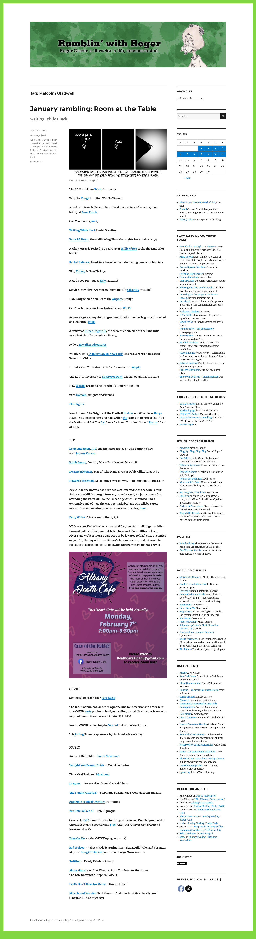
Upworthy (185, 772)
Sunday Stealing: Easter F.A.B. (209, 806)
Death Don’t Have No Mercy (87, 884)
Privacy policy (187, 219)
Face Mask (108, 697)
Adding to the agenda (202, 802)
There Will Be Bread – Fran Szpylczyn (199, 377)
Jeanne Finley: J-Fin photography (197, 328)
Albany (183, 672)
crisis (91, 321)
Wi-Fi (127, 308)
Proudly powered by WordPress (88, 920)
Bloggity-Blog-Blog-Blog (193, 451)
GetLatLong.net (188, 717)
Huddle (128, 413)
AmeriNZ (184, 448)
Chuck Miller (50, 140)
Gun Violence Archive (191, 550)
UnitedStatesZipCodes (191, 765)
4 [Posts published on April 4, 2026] (222, 148)
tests (88, 711)
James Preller (186, 322)
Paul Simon (50, 153)
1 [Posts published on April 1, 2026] (201, 148)
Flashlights (76, 404)
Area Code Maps (188, 676)
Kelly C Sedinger (188, 833)
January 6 (46, 143)
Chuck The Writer (189, 277)
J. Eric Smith (186, 315)
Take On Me (77, 838)
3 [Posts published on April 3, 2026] (215, 148)
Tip (125, 417)
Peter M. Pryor (79, 239)
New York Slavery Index (192, 734)
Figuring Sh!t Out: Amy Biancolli (196, 287)
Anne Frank (89, 212)
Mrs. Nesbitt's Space (190, 482)
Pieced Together (95, 331)
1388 (113, 824)
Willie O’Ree (129, 248)
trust (32, 157)
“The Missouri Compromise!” (209, 799)
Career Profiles (187, 696)
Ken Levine (185, 604)
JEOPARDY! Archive (190, 414)
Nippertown (186, 611)
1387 (86, 820)
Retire (153, 422)
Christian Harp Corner (191, 274)
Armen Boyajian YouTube (193, 267)
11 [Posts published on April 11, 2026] (222, 154)
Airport (117, 299)
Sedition (74, 861)
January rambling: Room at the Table (93, 109)
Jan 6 (93, 221)
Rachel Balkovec (79, 262)
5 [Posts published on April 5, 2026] (180, 154)
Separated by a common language (197, 632)
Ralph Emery (77, 462)
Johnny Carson (85, 453)
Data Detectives (188, 403)
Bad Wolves (76, 847)
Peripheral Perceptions (191, 506)
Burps (158, 413)
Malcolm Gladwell (39, 150)
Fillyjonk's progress (190, 465)
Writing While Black (82, 230)
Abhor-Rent (77, 870)
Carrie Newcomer (108, 756)
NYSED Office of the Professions (196, 744)
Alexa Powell (186, 256)
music (53, 150)
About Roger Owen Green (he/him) (198, 202)
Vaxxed (113, 725)
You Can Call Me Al (81, 811)
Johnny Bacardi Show (191, 478)
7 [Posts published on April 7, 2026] (194, 154)
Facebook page (187, 410)
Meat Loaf (102, 774)
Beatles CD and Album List (193, 584)
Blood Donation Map (190, 683)
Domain (81, 395)
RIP (93, 448)
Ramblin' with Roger (41, 920)
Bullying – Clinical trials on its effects (199, 690)
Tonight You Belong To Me (86, 765)
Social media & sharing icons (109, 936)
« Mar (187, 177)
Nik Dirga (184, 496)
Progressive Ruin (188, 622)
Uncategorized (38, 135)
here (143, 508)
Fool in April (206, 833)
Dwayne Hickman (80, 471)
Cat (103, 422)
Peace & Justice (187, 352)
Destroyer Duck (112, 376)
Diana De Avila (187, 280)
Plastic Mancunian (189, 816)
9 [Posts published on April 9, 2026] (208, 154)
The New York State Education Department (202, 758)
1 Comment (36, 161)
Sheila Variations (188, 639)
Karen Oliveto (186, 335)
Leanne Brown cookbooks (193, 724)
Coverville (35, 143)
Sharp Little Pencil (189, 513)
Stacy (182, 837)
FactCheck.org (187, 543)
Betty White (77, 517)
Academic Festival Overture (87, 801)
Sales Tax (133, 289)
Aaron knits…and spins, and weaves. (198, 246)
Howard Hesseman (81, 480)
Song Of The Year (92, 852)
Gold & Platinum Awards (192, 594)
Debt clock (185, 714)
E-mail (183, 209)
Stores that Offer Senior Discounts (197, 751)
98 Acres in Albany (189, 577)
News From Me (187, 608)
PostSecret (185, 618)
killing (79, 734)
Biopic (136, 367)
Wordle (80, 385)
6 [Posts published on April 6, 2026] (187, 154)
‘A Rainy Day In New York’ (105, 353)
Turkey (80, 271)
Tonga (85, 198)
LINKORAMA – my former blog (196, 417)
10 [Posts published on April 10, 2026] (215, 154)
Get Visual (185, 301)
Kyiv (103, 280)
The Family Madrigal (82, 792)
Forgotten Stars (188, 472)
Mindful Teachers (189, 342)
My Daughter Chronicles (192, 492)
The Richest (186, 649)
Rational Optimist (189, 363)
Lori (182, 823)
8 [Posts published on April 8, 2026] (201, 154)
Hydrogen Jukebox (189, 311)
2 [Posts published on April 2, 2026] (208, 148)
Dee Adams (185, 458)
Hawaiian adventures (92, 344)
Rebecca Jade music (190, 370)
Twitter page (186, 424)
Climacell (184, 700)
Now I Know (36, 153)
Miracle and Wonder (82, 893)
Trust (98, 189)
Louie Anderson (79, 448)
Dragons (74, 783)
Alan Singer (36, 140)
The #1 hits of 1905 (206, 795)
